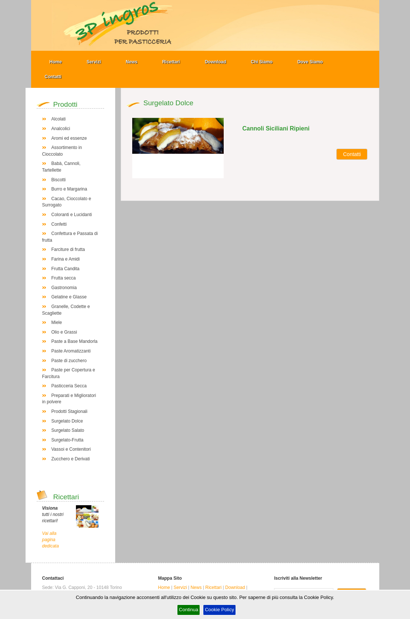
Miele (56, 322)
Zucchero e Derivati (70, 458)
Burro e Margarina (69, 189)
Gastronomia (64, 287)
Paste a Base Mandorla (74, 341)
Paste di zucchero (69, 360)
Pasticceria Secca (69, 385)
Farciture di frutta (68, 249)
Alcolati (58, 119)
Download (215, 61)
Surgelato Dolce (67, 421)
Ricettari (171, 61)
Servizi (94, 61)
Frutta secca (63, 278)
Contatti (53, 76)
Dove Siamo (310, 61)
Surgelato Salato (67, 430)
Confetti (59, 224)
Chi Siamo (262, 61)
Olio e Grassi (64, 332)
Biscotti (58, 179)
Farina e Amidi (65, 259)
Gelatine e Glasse (69, 296)
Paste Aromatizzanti (71, 351)
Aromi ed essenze (69, 138)
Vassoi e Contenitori (71, 449)
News (131, 61)
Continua (188, 609)
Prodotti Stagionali (69, 411)
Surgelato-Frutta (67, 440)
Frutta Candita (65, 268)
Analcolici (60, 128)
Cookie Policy (219, 609)
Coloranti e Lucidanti (71, 214)
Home (56, 61)
